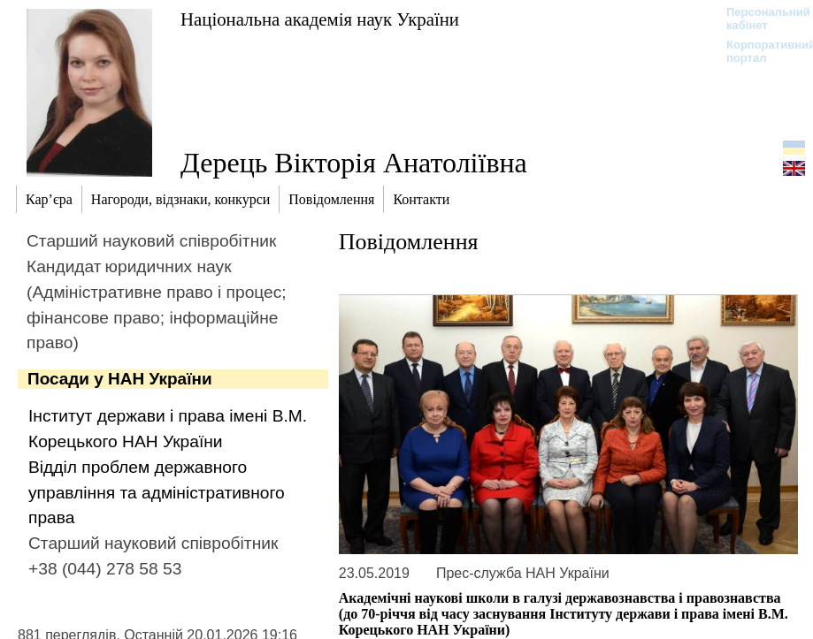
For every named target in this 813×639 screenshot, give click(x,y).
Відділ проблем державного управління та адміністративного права (156, 493)
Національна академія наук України (319, 19)
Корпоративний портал (759, 51)
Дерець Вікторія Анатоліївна (353, 163)
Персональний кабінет (759, 18)
